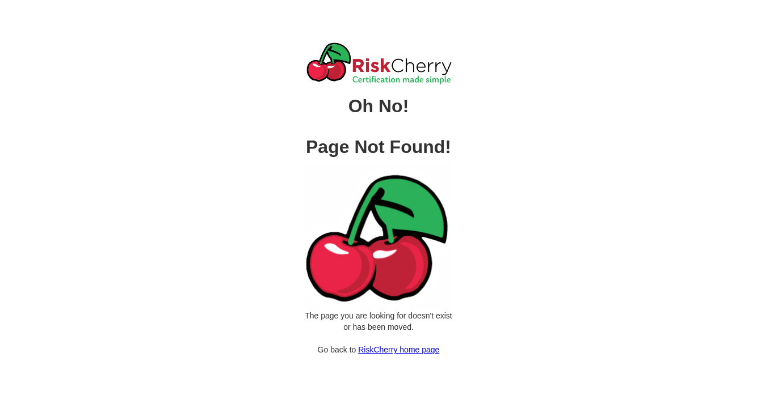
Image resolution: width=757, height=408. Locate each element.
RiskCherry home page (398, 349)
